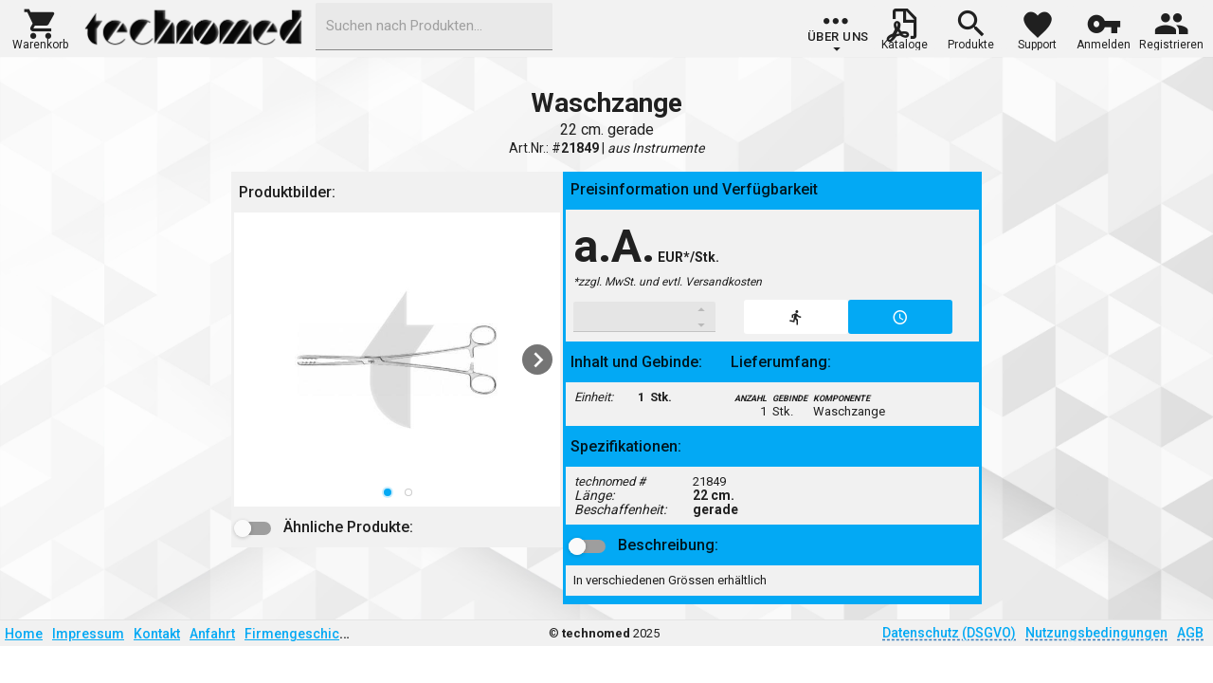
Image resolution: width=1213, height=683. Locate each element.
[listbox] (397, 359)
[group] (838, 33)
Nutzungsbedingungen (1096, 632)
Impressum (88, 633)
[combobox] (434, 26)
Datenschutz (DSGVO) (949, 632)
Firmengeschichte (301, 633)
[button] (40, 27)
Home (24, 633)
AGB (1190, 632)
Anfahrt (212, 633)
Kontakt (157, 633)
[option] (397, 359)
